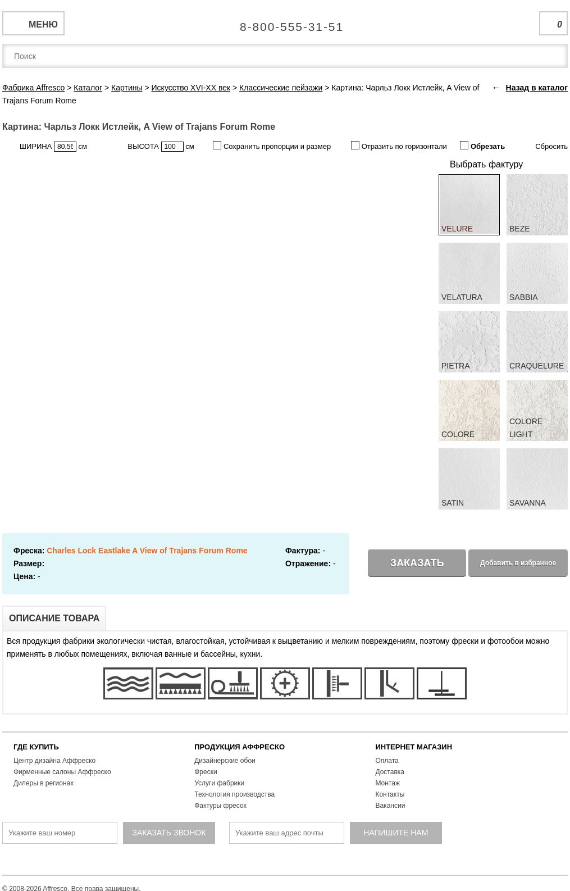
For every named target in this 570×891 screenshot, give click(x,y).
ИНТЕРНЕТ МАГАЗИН (413, 747)
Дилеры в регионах (43, 783)
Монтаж (387, 783)
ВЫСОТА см (160, 147)
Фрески (205, 772)
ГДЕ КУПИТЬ (36, 747)
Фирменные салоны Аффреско (62, 772)
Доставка (389, 772)
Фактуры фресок (220, 806)
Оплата (386, 761)
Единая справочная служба (285, 22)
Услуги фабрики (219, 783)
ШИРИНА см (53, 147)
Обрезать (482, 146)
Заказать (417, 563)
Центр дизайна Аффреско (54, 761)
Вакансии (390, 806)
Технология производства (234, 794)
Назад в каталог (537, 87)
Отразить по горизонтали (399, 146)
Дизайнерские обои (225, 761)
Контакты (389, 794)
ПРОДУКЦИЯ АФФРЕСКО (239, 747)
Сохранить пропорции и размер (272, 146)
